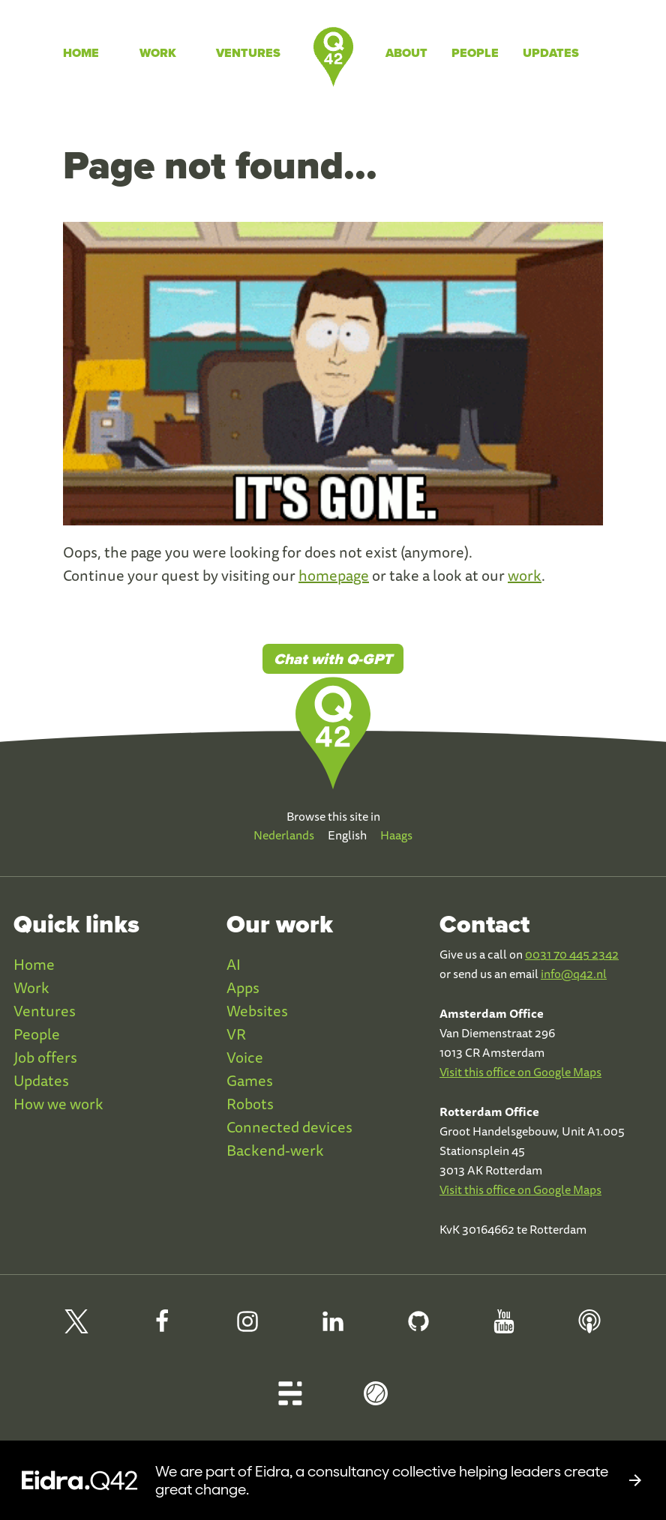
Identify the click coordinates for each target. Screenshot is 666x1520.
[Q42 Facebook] (162, 1327)
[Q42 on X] (76, 1327)
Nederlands (284, 835)
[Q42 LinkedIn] (333, 1327)
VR (236, 1034)
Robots (250, 1103)
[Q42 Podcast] (590, 1327)
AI (233, 964)
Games (249, 1080)
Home (81, 52)
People (475, 52)
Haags (396, 835)
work (525, 575)
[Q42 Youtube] (504, 1327)
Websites (257, 1010)
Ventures (248, 52)
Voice (244, 1057)
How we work (59, 1103)
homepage (333, 575)
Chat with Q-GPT (333, 659)
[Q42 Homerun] (376, 1399)
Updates (551, 52)
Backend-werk (275, 1150)
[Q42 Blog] (290, 1399)
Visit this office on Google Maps (521, 1072)
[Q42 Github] (418, 1327)
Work (158, 52)
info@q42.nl (574, 973)
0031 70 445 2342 (572, 954)
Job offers (45, 1057)
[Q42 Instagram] (248, 1327)
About (407, 52)
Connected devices (289, 1127)
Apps (243, 987)
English (347, 835)
